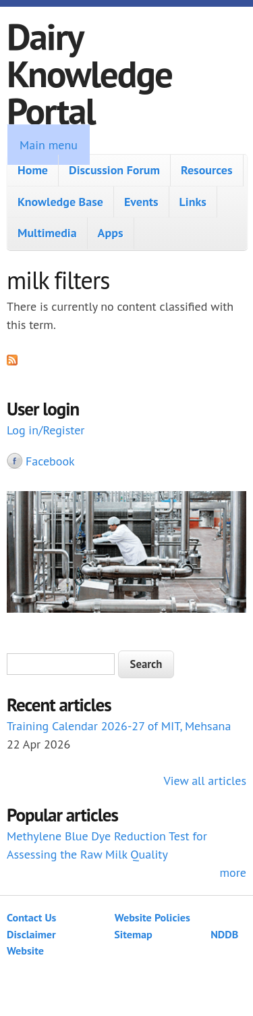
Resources (207, 170)
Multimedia (47, 232)
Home (33, 170)
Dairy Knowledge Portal (89, 73)
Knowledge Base (60, 201)
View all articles (205, 780)
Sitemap (133, 934)
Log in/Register (45, 430)
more (232, 872)
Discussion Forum (114, 170)
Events (141, 201)
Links (192, 201)
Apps (110, 232)
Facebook (50, 461)
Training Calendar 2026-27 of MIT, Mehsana (119, 726)
